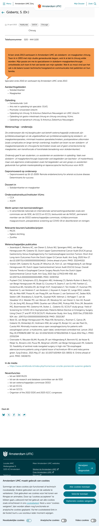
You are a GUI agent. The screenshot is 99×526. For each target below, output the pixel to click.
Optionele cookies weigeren (79, 501)
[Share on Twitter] (9, 435)
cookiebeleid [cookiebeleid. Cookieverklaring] (33, 503)
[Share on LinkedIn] (19, 435)
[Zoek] (92, 4)
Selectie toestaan (80, 494)
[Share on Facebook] (14, 435)
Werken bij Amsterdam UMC (44, 469)
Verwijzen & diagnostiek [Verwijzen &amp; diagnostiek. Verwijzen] (83, 468)
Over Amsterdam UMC (42, 472)
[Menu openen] (6, 4)
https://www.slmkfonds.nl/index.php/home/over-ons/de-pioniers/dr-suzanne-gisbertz (50, 387)
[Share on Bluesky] (3, 435)
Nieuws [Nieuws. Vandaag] (36, 475)
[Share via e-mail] (24, 435)
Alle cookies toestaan (80, 487)
